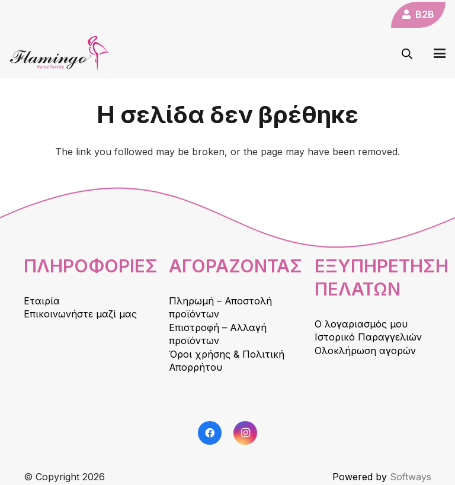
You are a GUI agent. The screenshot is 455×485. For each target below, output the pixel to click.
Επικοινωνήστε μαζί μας (80, 314)
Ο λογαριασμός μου (361, 324)
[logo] (59, 53)
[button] (439, 53)
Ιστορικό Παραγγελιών (368, 337)
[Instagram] (245, 433)
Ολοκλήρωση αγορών (365, 350)
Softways (410, 477)
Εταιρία (42, 301)
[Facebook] (210, 433)
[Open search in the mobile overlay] (407, 54)
